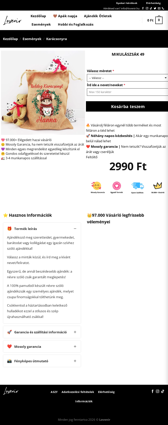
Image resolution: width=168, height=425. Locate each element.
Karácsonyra (56, 39)
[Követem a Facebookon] (143, 8)
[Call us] (163, 8)
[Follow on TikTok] (151, 8)
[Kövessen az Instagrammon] (147, 8)
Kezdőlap (38, 16)
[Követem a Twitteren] (155, 8)
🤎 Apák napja (65, 16)
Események (41, 24)
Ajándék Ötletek (98, 16)
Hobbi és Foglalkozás (75, 24)
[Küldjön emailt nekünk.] (159, 8)
